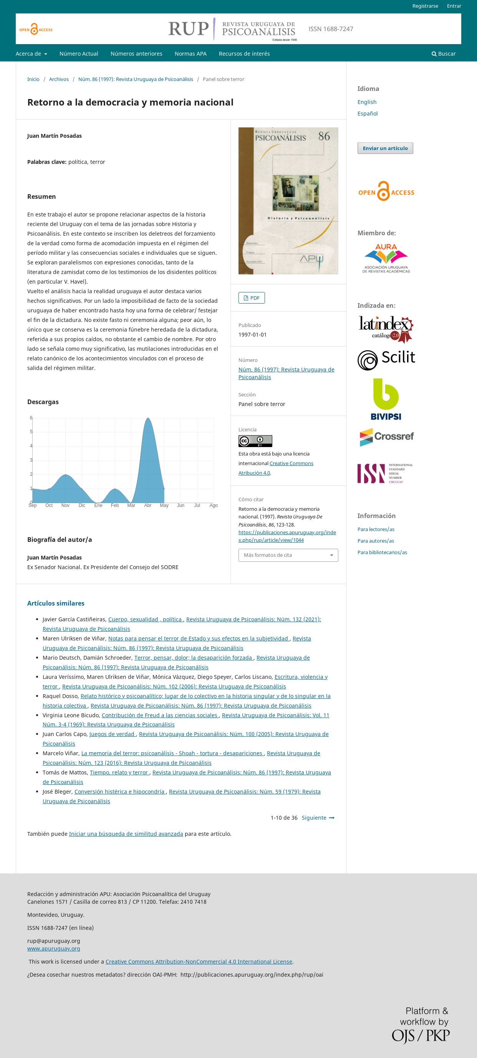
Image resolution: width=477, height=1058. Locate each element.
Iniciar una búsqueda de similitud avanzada (126, 833)
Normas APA (191, 53)
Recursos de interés (244, 53)
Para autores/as (376, 540)
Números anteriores (136, 53)
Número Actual (79, 53)
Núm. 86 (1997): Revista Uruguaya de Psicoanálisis (135, 79)
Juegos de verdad (112, 734)
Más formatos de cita (268, 554)
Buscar (444, 53)
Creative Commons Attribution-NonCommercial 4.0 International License (199, 961)
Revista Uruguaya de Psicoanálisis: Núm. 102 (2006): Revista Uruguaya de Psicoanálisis (174, 686)
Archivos (59, 79)
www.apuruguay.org (53, 948)
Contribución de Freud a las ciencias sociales (160, 715)
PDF (254, 297)
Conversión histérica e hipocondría (120, 791)
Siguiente (314, 817)
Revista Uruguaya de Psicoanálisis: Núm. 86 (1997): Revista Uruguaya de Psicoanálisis (201, 705)
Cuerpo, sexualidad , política (145, 619)
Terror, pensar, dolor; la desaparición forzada (193, 657)
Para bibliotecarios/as (382, 552)
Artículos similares (55, 603)
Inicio (33, 79)
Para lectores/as (376, 529)
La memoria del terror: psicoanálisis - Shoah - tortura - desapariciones (172, 753)
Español (368, 113)
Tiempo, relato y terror (119, 772)
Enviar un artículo (385, 148)
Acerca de (29, 53)
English (367, 102)
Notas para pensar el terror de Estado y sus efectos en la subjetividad (199, 638)
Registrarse (425, 5)
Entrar (454, 5)
